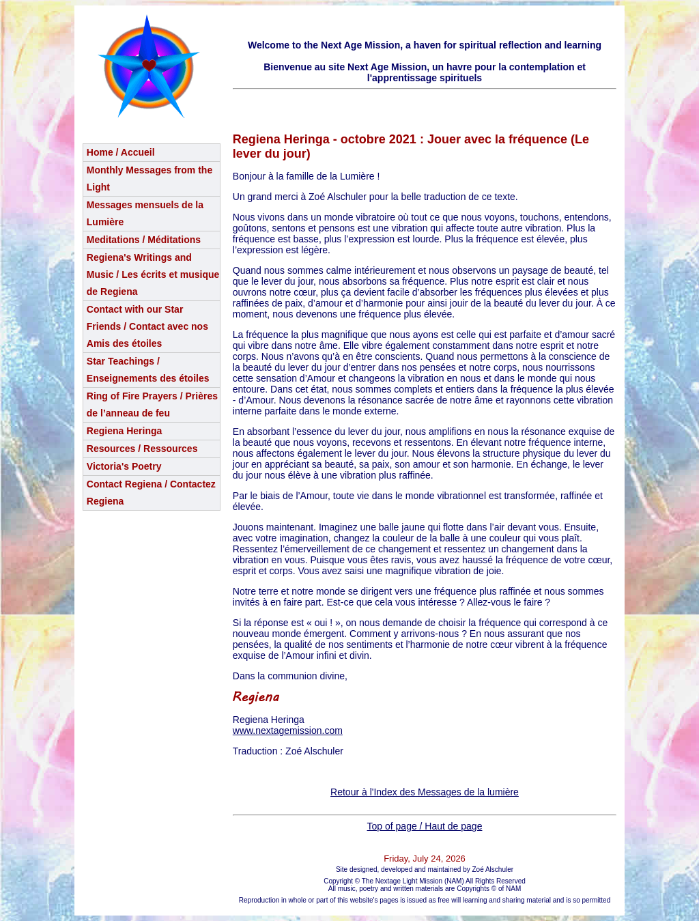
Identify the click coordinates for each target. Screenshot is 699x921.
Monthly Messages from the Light (149, 179)
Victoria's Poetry (124, 466)
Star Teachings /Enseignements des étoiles (148, 370)
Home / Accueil (121, 152)
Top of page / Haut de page (425, 826)
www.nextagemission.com (288, 730)
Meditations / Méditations (144, 239)
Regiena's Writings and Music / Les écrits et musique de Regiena (153, 274)
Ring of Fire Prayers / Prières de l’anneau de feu (152, 405)
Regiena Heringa (124, 430)
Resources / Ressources (142, 448)
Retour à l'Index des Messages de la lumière (424, 792)
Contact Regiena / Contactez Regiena (151, 493)
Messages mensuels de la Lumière (145, 213)
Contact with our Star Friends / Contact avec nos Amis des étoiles (147, 326)
